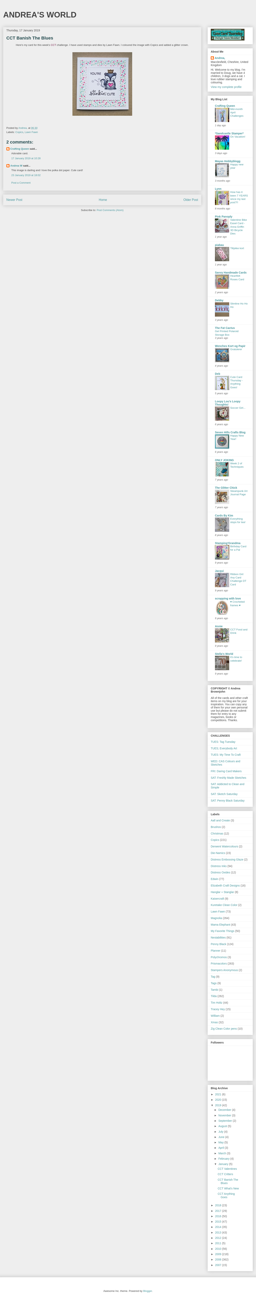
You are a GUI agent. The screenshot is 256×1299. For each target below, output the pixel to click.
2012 (218, 1237)
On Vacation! (237, 136)
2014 (218, 1227)
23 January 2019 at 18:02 (25, 175)
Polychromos (219, 957)
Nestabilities (218, 937)
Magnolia (216, 918)
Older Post (190, 199)
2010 (218, 1248)
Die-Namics (218, 853)
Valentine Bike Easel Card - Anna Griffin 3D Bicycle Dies (238, 226)
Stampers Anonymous (224, 970)
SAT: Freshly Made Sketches (228, 777)
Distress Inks (219, 866)
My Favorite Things (222, 931)
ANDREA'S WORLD (40, 14)
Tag (213, 976)
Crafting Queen (19, 148)
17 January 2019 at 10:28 (25, 158)
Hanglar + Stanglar (222, 892)
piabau (219, 245)
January (223, 1164)
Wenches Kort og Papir (230, 346)
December (225, 1109)
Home (103, 199)
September (225, 1120)
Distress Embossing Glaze (227, 859)
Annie (219, 626)
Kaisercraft (217, 898)
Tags (214, 983)
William (215, 1015)
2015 (218, 1221)
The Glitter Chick (226, 487)
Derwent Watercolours (224, 846)
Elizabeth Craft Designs (225, 885)
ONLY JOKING (224, 460)
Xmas (214, 1022)
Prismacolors (219, 963)
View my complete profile (226, 87)
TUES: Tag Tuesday (223, 741)
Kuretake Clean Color (224, 905)
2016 (218, 1216)
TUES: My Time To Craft (226, 754)
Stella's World (224, 653)
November (225, 1115)
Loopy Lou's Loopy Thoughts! (228, 403)
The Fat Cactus (225, 328)
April (221, 1147)
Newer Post (14, 199)
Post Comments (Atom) (110, 210)
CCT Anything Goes (226, 1195)
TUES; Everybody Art (224, 748)
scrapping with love (228, 598)
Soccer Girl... (237, 407)
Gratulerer (236, 349)
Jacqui (219, 570)
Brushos (216, 827)
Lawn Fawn (31, 132)
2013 (218, 1232)
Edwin (214, 879)
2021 (218, 1094)
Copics (19, 132)
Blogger (147, 1290)
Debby (219, 300)
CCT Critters (225, 1174)
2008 (218, 1259)
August (223, 1126)
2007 (218, 1265)
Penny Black (218, 944)
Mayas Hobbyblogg (227, 161)
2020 (218, 1099)
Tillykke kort (237, 248)
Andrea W (16, 165)
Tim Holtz (216, 1002)
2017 (218, 1210)
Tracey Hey (218, 1009)
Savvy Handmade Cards (231, 272)
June (221, 1137)
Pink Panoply (223, 216)
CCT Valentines (227, 1168)
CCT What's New (228, 1188)
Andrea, (220, 58)
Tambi (214, 989)
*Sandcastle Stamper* (229, 133)
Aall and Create (220, 820)
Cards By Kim (224, 515)
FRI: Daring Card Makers (226, 771)
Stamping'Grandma (228, 543)
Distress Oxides (220, 872)
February (224, 1158)
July (221, 1131)
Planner (215, 950)
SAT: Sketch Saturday (224, 794)
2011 (218, 1243)
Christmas (217, 833)
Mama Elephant (220, 924)
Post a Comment (21, 182)
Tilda (214, 996)
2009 (218, 1254)
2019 (218, 1105)
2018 (218, 1205)
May (221, 1142)
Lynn (218, 188)
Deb (217, 373)
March (222, 1153)
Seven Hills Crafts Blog (230, 432)
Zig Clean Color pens (224, 1028)
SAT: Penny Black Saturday (227, 800)
